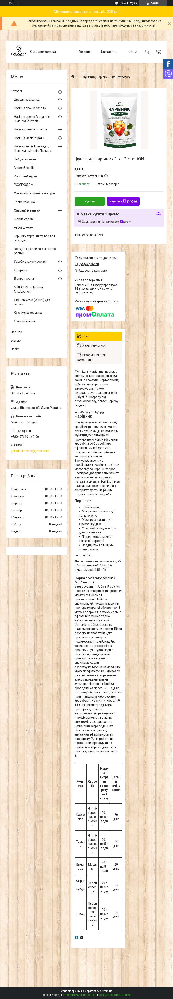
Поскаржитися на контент (80, 994)
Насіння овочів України (30, 108)
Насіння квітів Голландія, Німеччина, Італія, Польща (32, 148)
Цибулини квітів (25, 159)
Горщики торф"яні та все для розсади (34, 238)
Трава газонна (24, 202)
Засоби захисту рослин (30, 261)
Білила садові (24, 219)
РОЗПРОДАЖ (24, 185)
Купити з (123, 201)
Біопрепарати (24, 278)
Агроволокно (23, 227)
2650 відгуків (128, 3)
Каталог (107, 51)
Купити (90, 201)
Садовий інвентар (27, 210)
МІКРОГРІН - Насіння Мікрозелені (28, 289)
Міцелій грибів (24, 167)
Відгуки (16, 340)
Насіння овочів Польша (30, 129)
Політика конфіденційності (114, 994)
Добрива (20, 270)
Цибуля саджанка (27, 99)
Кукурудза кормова (28, 312)
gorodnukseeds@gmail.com (30, 451)
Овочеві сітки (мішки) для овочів (32, 302)
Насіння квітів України (29, 138)
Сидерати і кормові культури (34, 193)
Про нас (16, 332)
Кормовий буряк (25, 176)
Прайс (15, 349)
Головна (85, 51)
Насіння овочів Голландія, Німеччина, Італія (32, 119)
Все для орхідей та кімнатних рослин (35, 251)
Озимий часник (25, 321)
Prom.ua (107, 991)
